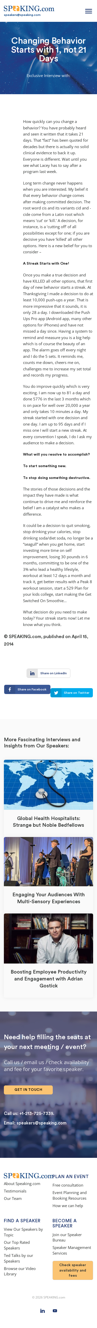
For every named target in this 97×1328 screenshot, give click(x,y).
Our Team (13, 1198)
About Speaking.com (22, 1183)
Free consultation (68, 1185)
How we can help (68, 1205)
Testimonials (15, 1191)
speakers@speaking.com (22, 14)
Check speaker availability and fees (72, 1270)
